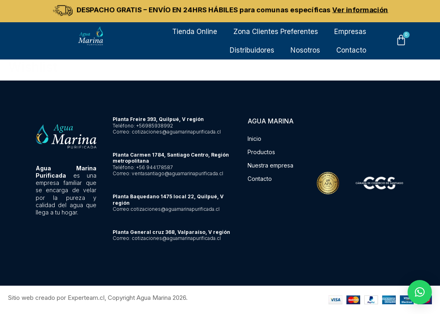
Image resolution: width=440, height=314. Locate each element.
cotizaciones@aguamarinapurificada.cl (176, 132)
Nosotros (305, 50)
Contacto (351, 50)
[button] (420, 292)
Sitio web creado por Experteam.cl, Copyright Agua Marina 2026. (98, 297)
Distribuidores (252, 50)
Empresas (350, 32)
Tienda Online (194, 32)
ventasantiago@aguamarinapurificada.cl (177, 173)
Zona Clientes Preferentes (275, 32)
